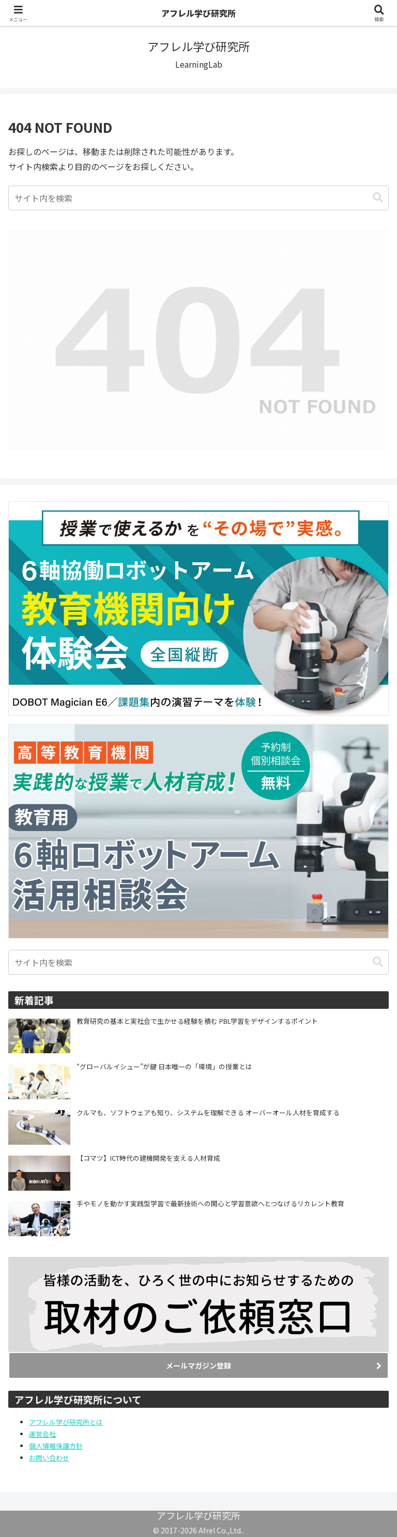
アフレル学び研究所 (198, 13)
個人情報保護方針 (56, 1446)
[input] (198, 198)
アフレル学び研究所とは (66, 1422)
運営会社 (42, 1434)
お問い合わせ (49, 1458)
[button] (378, 198)
